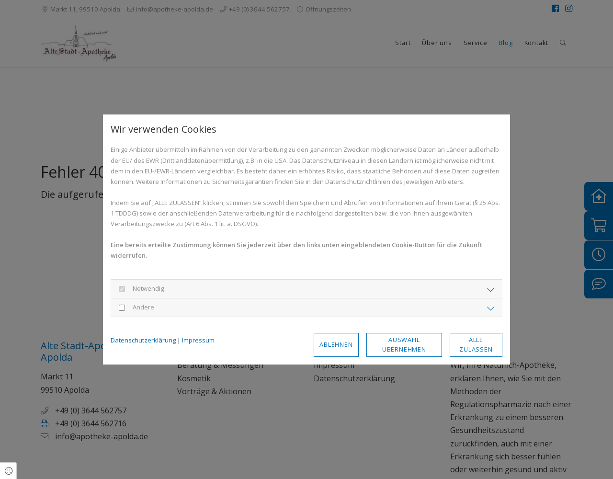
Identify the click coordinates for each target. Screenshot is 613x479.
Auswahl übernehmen (404, 344)
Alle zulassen (475, 344)
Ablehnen (335, 344)
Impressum (198, 340)
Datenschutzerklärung (143, 340)
